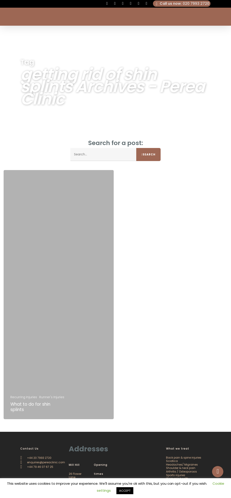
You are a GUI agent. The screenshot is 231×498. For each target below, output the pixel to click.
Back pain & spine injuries (183, 457)
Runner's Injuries (51, 397)
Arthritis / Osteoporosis (181, 471)
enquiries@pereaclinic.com (42, 462)
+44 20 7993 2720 (35, 458)
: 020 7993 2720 (181, 3)
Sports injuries (175, 475)
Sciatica (172, 461)
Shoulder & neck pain (180, 468)
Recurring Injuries (23, 397)
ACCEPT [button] (125, 491)
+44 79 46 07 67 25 (36, 467)
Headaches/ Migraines (182, 464)
